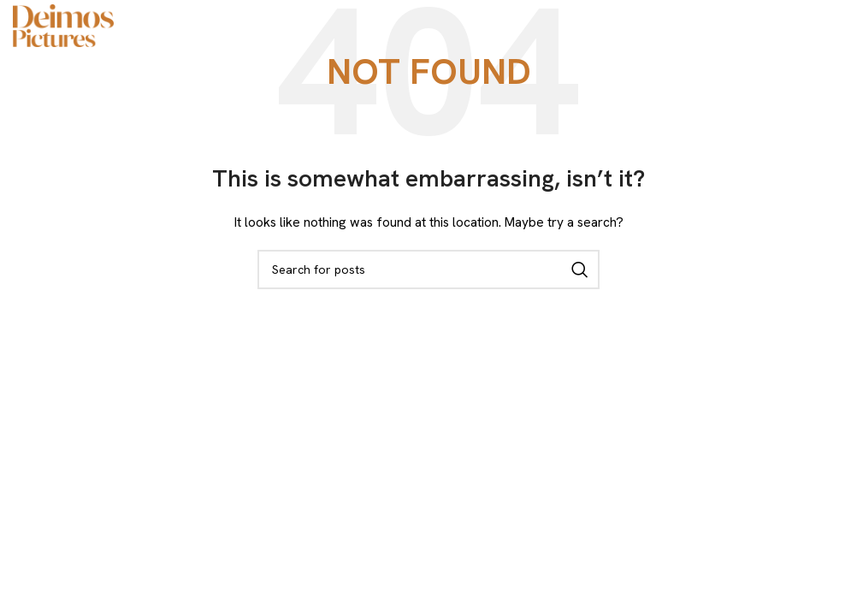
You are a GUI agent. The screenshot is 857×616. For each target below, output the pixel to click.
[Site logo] (63, 24)
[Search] (428, 269)
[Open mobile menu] (836, 26)
